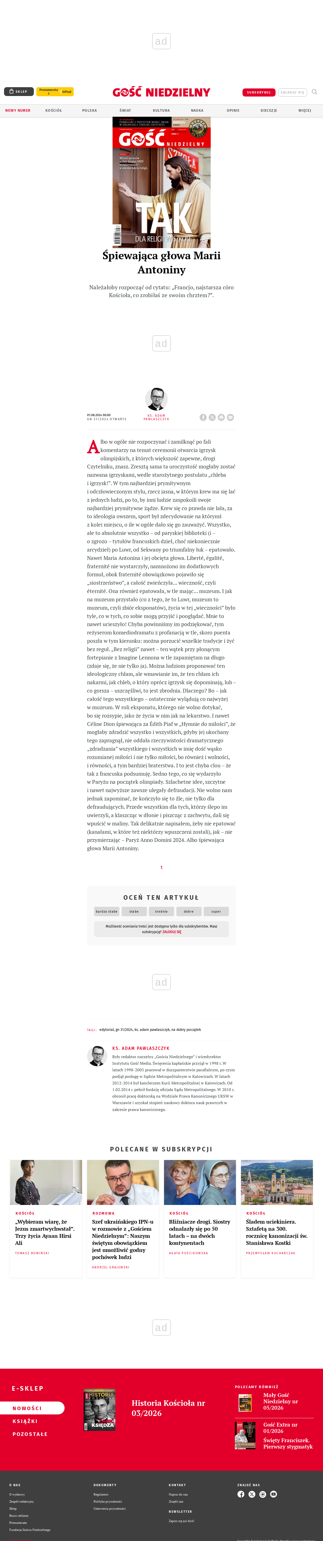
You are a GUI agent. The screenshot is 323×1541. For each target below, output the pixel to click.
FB (204, 416)
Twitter (213, 416)
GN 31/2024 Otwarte (107, 419)
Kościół (53, 110)
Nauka (197, 110)
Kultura (161, 110)
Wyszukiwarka (314, 92)
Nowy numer (18, 110)
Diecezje (269, 110)
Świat (125, 110)
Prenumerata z (48, 91)
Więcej (305, 110)
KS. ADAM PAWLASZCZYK (152, 1030)
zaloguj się (292, 92)
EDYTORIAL (106, 1030)
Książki (24, 1421)
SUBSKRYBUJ (259, 92)
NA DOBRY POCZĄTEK (186, 1030)
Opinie (233, 110)
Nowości (24, 1408)
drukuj (222, 416)
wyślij (231, 416)
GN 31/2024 (124, 1030)
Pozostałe (24, 1434)
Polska (89, 110)
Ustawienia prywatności (110, 1508)
